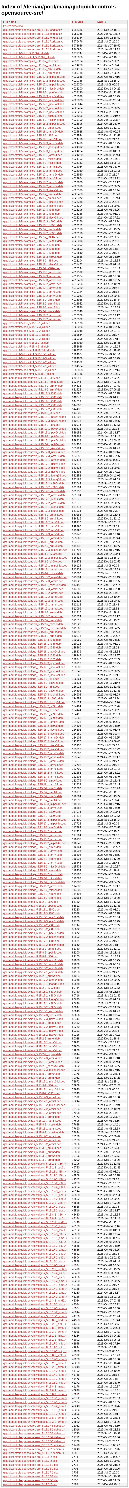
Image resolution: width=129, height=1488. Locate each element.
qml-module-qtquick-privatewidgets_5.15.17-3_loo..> (34, 1230)
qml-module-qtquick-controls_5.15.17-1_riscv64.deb (34, 464)
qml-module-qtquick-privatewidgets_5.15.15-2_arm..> (35, 1312)
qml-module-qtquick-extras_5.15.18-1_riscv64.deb (33, 1011)
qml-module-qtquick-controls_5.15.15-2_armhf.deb (33, 616)
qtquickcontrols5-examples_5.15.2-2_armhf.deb (31, 303)
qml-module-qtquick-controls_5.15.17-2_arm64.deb (33, 522)
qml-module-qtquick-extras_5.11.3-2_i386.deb (30, 1085)
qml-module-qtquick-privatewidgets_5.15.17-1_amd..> (35, 1284)
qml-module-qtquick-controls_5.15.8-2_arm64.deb (33, 542)
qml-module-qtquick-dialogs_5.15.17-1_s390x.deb (33, 718)
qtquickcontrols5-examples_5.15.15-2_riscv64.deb (33, 217)
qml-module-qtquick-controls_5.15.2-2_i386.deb (31, 424)
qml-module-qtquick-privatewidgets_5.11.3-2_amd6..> (35, 1300)
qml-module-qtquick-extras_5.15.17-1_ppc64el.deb (33, 933)
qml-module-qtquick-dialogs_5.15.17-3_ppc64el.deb (34, 663)
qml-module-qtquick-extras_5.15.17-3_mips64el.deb (34, 1069)
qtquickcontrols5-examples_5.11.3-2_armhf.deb (31, 72)
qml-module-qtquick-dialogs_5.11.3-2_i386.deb (31, 710)
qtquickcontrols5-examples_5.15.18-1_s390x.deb (32, 225)
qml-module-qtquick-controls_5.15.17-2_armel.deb (33, 596)
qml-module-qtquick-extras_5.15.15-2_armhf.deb (32, 1144)
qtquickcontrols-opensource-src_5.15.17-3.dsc (30, 1480)
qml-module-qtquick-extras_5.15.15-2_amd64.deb (33, 968)
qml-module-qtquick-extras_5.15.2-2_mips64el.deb (33, 1066)
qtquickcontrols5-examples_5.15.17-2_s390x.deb (32, 233)
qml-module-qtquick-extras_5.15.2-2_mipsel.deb (32, 1054)
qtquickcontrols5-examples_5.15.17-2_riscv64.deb (33, 205)
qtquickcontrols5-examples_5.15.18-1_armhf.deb (32, 272)
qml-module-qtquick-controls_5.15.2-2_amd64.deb (33, 518)
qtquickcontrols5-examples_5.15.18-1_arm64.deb (32, 155)
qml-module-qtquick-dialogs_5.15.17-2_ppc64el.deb (34, 671)
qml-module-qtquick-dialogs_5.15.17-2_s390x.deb (33, 706)
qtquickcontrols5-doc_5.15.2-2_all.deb (26, 342)
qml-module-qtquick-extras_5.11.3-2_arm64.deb (32, 1155)
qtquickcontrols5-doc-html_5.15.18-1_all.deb (29, 354)
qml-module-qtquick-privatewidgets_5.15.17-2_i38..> (34, 1187)
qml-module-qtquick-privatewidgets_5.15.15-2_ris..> (34, 1304)
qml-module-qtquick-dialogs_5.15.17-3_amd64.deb (33, 737)
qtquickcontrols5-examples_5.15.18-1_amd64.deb (33, 131)
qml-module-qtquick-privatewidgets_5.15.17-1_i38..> (34, 1179)
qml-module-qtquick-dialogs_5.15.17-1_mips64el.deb (34, 823)
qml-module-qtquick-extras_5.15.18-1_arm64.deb (32, 1062)
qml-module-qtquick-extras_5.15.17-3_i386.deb (31, 913)
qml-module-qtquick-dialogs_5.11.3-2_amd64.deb (32, 800)
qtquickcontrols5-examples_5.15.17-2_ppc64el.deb (33, 108)
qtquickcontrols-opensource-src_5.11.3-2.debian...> (33, 1453)
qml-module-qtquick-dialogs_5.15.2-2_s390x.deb (32, 815)
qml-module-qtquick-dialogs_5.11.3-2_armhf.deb (32, 897)
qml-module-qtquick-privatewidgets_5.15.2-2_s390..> (35, 1324)
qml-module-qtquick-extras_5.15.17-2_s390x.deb (32, 995)
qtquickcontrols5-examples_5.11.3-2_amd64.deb (32, 65)
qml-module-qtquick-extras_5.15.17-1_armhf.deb (32, 1140)
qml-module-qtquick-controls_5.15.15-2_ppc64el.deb (34, 432)
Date (100, 21)
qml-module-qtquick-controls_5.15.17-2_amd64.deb (34, 503)
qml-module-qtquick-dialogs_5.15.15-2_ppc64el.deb (34, 675)
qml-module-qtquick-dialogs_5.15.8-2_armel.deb (32, 847)
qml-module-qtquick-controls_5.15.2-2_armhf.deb (32, 620)
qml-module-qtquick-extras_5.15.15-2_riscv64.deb (33, 1034)
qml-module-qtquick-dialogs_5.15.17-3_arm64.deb (33, 776)
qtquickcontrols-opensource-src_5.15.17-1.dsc (30, 1472)
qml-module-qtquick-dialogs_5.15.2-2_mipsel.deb (32, 890)
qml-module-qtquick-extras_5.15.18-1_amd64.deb (33, 964)
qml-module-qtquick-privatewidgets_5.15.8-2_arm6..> (35, 1327)
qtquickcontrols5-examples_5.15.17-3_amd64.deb (33, 143)
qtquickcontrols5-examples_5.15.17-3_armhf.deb (32, 280)
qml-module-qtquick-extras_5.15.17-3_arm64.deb (32, 1058)
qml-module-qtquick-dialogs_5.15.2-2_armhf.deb (32, 858)
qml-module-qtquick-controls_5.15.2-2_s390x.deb (32, 561)
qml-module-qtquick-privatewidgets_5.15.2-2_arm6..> (35, 1269)
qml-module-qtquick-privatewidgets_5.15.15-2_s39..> (35, 1245)
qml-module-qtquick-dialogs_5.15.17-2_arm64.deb (33, 768)
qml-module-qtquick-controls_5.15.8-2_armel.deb (32, 635)
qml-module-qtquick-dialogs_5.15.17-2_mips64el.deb (34, 819)
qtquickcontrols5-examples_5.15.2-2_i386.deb (30, 135)
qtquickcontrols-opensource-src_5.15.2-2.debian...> (33, 1449)
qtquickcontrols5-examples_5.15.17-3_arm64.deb (32, 166)
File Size (77, 21)
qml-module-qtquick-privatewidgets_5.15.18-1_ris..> (34, 1261)
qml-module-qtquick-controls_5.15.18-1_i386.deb (32, 397)
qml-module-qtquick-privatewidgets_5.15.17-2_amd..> (35, 1281)
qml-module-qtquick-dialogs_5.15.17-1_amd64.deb (33, 761)
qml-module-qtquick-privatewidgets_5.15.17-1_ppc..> (35, 1206)
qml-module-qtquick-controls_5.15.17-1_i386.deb (32, 401)
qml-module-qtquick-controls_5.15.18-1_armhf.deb (33, 569)
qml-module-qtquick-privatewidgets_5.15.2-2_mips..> (34, 1335)
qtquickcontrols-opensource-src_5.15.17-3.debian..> (34, 1425)
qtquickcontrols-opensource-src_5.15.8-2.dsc (30, 1456)
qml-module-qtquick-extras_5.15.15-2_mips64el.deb (34, 1105)
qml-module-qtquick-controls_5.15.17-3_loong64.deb (34, 479)
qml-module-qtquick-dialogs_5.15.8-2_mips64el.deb (34, 866)
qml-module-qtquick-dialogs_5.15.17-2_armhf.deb (32, 874)
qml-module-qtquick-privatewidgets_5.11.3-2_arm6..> (35, 1331)
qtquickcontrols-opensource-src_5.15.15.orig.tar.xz (33, 45)
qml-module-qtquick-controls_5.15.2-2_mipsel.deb (33, 624)
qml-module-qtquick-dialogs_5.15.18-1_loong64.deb (34, 702)
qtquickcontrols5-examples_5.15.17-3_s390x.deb (32, 221)
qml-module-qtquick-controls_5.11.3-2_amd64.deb (33, 381)
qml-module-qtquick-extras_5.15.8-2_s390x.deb (31, 1093)
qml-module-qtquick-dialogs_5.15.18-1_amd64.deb (33, 721)
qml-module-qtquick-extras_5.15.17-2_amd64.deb (33, 979)
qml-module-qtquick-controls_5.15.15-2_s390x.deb (33, 487)
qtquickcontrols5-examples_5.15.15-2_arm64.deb (32, 178)
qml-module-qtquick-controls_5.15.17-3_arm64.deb (33, 534)
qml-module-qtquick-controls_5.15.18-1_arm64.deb (33, 538)
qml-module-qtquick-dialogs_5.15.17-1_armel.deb (32, 835)
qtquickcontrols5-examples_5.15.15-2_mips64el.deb (34, 123)
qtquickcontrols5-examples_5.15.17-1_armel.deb (32, 291)
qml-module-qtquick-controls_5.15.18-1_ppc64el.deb (34, 416)
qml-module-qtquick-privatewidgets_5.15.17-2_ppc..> (35, 1198)
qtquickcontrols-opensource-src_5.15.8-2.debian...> (33, 1445)
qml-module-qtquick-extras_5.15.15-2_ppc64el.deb (33, 944)
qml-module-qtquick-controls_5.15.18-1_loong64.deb (34, 475)
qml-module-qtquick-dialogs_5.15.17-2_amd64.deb (33, 753)
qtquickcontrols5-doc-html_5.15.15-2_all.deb (29, 370)
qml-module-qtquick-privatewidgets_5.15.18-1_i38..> (34, 1171)
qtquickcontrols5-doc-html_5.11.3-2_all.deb (29, 57)
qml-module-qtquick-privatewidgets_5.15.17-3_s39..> (35, 1234)
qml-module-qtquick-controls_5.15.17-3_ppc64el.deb (34, 421)
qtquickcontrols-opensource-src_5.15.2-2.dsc (30, 1460)
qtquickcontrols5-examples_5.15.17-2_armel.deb (32, 284)
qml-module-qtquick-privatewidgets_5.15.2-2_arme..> (35, 1363)
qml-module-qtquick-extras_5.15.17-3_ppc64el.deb (33, 921)
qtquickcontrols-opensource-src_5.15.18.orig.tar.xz (33, 49)
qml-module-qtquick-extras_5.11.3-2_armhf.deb (31, 1159)
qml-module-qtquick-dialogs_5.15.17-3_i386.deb (32, 639)
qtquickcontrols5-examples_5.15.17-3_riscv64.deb (33, 190)
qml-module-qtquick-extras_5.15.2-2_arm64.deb (32, 976)
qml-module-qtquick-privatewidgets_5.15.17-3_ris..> (34, 1265)
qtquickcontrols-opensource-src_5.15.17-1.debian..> (34, 1441)
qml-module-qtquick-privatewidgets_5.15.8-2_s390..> (35, 1355)
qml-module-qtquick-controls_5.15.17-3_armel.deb (33, 589)
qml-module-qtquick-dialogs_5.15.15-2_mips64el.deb (34, 843)
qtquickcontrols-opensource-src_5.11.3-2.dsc (30, 1484)
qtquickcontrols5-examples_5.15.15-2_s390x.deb (32, 256)
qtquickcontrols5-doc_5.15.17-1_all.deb (26, 334)
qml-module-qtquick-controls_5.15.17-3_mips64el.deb (35, 549)
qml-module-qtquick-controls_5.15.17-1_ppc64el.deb (34, 428)
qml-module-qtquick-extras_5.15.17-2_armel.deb (32, 1109)
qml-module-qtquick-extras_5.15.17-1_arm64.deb (32, 1050)
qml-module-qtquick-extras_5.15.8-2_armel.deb (31, 1116)
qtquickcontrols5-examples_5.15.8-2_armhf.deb (31, 307)
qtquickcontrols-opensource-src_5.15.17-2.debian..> (34, 1433)
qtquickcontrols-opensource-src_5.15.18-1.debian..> (34, 1429)
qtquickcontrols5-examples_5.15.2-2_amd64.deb (32, 127)
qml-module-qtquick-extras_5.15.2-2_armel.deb (31, 1038)
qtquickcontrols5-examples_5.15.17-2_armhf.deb (32, 295)
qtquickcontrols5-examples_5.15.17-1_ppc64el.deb (33, 104)
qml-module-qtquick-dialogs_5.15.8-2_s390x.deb (32, 811)
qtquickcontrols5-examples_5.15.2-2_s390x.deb (31, 237)
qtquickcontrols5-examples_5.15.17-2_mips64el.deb (34, 80)
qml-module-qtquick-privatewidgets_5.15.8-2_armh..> (35, 1417)
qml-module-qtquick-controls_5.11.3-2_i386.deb (31, 378)
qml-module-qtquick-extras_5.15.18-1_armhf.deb (32, 1128)
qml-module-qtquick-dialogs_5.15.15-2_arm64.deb (33, 772)
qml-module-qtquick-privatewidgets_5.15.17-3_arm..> (35, 1308)
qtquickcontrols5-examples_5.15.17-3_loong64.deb (33, 151)
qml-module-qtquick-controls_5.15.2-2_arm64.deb (33, 546)
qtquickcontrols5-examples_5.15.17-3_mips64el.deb (34, 76)
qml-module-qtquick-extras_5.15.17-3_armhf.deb (32, 1120)
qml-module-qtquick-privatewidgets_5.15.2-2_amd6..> (35, 1222)
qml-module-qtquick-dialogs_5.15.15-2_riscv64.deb (33, 749)
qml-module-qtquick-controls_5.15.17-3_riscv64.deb (34, 452)
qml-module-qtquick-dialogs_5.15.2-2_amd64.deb (32, 792)
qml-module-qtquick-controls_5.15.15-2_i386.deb (32, 405)
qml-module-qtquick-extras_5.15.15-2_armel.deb (32, 1112)
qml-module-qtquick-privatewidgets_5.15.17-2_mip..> (35, 1347)
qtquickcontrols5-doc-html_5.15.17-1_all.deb (29, 366)
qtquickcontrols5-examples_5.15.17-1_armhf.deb (32, 287)
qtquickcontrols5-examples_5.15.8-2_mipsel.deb (32, 158)
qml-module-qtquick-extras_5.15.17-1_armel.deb (32, 1101)
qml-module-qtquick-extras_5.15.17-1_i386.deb (31, 941)
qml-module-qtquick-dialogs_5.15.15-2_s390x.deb (33, 725)
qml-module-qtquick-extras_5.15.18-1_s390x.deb (32, 991)
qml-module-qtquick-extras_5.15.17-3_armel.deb (32, 1097)
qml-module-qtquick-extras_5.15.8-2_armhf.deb (31, 1152)
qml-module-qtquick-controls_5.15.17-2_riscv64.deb (34, 467)
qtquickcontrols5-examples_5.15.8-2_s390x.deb (31, 268)
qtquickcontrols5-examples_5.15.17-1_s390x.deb (32, 241)
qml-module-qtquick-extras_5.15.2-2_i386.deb (30, 901)
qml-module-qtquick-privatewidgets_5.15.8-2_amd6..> (35, 1320)
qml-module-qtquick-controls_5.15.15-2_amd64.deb (34, 495)
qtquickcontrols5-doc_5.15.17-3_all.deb (26, 327)
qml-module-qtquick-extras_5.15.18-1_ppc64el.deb (33, 917)
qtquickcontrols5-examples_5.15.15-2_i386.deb (31, 248)
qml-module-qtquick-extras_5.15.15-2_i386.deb (31, 929)
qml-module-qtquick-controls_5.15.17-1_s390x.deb (33, 499)
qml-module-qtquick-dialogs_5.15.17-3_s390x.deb (33, 698)
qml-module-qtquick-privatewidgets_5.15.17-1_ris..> (34, 1277)
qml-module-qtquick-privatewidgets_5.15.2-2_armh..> (35, 1367)
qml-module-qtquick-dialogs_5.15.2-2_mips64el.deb (34, 882)
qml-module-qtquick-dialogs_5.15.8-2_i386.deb (31, 678)
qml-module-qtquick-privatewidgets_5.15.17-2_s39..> (35, 1257)
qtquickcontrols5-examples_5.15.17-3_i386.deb (31, 209)
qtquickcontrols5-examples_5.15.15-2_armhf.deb (32, 315)
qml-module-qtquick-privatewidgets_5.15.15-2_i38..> (34, 1183)
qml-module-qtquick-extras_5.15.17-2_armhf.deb (32, 1136)
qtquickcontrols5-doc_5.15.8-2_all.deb (26, 346)
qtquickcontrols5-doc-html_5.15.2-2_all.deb (29, 350)
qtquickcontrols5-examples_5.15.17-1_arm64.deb (32, 139)
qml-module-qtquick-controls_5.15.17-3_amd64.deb (34, 456)
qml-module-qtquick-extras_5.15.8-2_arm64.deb (32, 1073)
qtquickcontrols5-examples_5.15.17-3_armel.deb (32, 276)
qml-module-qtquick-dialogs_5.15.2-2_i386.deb (31, 686)
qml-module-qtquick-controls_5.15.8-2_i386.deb (31, 413)
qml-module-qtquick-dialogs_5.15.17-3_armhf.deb (32, 854)
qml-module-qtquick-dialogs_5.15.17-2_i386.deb (32, 659)
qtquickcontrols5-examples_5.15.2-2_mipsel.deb (32, 162)
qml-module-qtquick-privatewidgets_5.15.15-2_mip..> (35, 1382)
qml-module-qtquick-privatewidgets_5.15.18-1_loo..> (34, 1226)
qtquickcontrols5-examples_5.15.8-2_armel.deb (31, 311)
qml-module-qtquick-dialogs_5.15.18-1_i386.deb (32, 643)
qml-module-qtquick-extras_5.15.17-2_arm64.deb (32, 1046)
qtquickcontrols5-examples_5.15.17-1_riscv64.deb (33, 201)
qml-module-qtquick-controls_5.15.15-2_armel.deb (33, 592)
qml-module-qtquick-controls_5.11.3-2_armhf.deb (32, 389)
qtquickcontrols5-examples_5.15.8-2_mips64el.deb (33, 119)
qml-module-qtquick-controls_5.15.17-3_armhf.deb (33, 581)
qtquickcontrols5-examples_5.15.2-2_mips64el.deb (33, 88)
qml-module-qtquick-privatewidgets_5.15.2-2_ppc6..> (35, 1167)
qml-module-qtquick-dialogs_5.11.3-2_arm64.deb (32, 827)
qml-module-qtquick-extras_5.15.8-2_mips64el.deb (33, 1132)
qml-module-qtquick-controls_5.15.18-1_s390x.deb (33, 506)
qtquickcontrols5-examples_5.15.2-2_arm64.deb (32, 229)
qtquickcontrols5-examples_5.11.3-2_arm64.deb (32, 69)
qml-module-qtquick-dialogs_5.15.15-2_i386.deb (32, 655)
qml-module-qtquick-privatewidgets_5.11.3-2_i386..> (34, 1202)
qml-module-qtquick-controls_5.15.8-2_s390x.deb (32, 553)
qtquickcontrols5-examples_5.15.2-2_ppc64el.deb (32, 92)
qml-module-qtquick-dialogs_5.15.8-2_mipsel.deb (32, 878)
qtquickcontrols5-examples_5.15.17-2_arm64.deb (32, 170)
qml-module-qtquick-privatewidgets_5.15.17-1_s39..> (35, 1253)
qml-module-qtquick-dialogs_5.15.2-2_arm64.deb (32, 796)
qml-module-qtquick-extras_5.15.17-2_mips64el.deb (34, 1081)
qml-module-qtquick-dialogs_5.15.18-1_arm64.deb (33, 784)
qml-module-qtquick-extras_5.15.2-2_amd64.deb (32, 948)
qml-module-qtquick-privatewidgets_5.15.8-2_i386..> (34, 1214)
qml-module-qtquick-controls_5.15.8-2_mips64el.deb (34, 585)
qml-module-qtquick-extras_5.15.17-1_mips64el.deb (34, 1089)
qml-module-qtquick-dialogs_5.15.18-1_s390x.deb (33, 714)
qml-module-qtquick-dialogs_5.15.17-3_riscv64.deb (33, 733)
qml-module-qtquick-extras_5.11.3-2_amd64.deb (32, 1148)
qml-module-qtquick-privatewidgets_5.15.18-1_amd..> (35, 1238)
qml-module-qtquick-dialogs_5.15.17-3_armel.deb (32, 807)
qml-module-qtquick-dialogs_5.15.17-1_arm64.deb (33, 764)
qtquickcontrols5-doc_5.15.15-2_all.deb (26, 338)
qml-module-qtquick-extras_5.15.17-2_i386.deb (31, 925)
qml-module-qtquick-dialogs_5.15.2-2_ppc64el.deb (33, 690)
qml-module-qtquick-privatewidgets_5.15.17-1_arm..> (35, 1288)
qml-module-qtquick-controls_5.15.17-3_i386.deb (32, 393)
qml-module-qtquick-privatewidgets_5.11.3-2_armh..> (35, 1421)
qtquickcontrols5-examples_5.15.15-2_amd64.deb (33, 182)
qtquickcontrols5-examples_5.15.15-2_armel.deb (32, 319)
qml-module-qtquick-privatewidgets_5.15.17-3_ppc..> (35, 1191)
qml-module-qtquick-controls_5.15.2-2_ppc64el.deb (33, 444)
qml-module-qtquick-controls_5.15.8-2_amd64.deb (33, 514)
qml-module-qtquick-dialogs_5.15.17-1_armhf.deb (32, 862)
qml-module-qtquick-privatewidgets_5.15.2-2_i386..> (34, 1163)
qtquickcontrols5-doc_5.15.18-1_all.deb (26, 323)
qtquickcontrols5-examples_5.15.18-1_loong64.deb (33, 147)
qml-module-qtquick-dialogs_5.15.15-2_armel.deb (32, 839)
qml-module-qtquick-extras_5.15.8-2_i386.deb (30, 956)
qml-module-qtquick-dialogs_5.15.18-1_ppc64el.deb (34, 651)
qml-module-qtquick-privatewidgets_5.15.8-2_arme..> (35, 1394)
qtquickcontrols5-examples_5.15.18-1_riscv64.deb (33, 264)
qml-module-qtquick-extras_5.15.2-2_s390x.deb (31, 987)
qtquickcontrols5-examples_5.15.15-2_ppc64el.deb (33, 112)
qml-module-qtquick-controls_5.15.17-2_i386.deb (32, 409)
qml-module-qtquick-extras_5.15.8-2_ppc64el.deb (32, 952)
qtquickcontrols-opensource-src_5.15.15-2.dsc (30, 1468)
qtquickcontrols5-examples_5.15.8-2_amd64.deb (32, 198)
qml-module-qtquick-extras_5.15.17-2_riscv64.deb (33, 1026)
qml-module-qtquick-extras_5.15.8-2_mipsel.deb (32, 1124)
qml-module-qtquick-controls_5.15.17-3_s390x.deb (33, 510)
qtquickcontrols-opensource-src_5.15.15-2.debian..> (34, 1437)
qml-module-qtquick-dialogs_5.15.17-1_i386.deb (32, 647)
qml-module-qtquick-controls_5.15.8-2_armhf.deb (32, 632)
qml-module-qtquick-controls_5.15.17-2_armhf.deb (33, 600)
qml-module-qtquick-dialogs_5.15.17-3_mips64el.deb (34, 804)
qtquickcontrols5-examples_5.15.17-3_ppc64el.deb (33, 96)
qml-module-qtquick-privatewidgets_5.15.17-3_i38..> (34, 1175)
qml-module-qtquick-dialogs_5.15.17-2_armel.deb (32, 831)
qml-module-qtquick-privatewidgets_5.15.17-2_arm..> (35, 1296)
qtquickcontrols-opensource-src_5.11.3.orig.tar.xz (32, 29)
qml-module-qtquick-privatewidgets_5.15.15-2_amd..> (35, 1292)
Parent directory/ (13, 26)
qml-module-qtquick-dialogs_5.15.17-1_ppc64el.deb (34, 667)
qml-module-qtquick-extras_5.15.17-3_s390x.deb (32, 1015)
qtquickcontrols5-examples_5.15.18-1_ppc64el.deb (33, 100)
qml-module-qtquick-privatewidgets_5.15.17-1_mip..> (35, 1351)
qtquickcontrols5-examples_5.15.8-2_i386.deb (30, 260)
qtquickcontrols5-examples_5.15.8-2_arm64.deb (32, 194)
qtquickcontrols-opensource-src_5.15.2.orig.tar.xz (32, 37)
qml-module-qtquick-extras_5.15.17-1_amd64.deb (33, 972)
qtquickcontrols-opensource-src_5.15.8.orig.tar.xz (32, 33)
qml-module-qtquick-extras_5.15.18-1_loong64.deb (33, 984)
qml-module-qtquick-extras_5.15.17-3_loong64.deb (33, 999)
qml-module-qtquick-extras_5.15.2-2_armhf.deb (31, 1077)
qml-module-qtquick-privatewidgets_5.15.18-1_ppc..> (35, 1195)
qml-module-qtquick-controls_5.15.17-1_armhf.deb (33, 604)
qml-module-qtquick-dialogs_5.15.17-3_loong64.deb (34, 694)
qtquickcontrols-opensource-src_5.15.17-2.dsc (30, 1476)
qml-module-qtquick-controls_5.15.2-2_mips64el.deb (34, 628)
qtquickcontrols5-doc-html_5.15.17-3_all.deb (29, 358)
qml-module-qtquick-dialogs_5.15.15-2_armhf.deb (32, 886)
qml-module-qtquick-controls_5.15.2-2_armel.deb (32, 612)
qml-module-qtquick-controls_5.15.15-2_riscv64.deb (34, 471)
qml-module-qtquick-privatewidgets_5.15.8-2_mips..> (34, 1386)
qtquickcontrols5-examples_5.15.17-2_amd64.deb (33, 186)
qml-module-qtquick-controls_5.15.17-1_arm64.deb (33, 526)
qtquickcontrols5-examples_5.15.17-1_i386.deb (31, 252)
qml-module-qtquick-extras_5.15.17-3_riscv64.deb (33, 1019)
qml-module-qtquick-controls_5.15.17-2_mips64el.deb (35, 557)
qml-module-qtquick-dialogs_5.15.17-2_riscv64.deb (33, 741)
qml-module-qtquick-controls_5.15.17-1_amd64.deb (34, 491)
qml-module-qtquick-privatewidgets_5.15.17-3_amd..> (35, 1249)
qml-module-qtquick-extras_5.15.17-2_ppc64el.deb (33, 936)
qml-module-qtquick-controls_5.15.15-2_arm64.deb (33, 530)
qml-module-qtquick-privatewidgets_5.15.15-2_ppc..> (35, 1210)
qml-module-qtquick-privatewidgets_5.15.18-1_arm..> (35, 1316)
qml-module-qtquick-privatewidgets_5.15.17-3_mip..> (35, 1343)
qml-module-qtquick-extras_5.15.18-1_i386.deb (31, 909)
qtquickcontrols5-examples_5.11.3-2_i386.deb (30, 61)
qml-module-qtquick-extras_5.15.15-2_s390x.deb (32, 1007)
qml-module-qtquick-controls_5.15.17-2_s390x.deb (33, 483)
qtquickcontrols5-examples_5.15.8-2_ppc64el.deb (32, 115)
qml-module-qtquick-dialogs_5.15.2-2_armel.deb (32, 870)
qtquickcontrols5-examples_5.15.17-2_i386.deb (31, 244)
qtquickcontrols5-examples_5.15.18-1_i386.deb (31, 213)
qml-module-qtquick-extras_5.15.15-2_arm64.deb (32, 1042)
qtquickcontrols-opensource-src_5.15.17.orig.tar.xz (33, 41)
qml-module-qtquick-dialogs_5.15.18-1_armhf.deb (32, 850)
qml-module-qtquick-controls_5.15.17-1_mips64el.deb (35, 565)
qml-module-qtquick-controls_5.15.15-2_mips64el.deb (35, 577)
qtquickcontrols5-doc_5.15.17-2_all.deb (26, 330)
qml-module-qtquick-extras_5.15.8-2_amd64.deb (32, 1022)
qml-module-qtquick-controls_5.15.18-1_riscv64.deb (34, 448)
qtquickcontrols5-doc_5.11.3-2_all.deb (26, 53)
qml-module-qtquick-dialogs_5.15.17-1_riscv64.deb (33, 745)
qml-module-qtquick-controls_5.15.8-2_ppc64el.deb (33, 436)
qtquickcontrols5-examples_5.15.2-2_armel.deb (31, 299)
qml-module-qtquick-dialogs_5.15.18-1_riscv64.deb (33, 729)
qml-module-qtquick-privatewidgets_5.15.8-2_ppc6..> (35, 1218)
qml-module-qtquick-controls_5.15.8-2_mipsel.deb (33, 573)
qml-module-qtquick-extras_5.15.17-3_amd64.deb (33, 960)
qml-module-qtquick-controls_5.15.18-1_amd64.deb (34, 459)
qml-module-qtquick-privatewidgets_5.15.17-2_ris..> (34, 1273)
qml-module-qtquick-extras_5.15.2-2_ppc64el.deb (32, 905)
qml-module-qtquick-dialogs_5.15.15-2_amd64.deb (33, 757)
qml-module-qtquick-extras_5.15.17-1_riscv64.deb (33, 1030)
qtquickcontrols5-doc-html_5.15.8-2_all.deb (29, 373)
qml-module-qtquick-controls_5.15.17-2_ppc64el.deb (34, 440)
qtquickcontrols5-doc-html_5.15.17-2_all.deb (29, 362)
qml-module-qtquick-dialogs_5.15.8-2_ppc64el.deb (33, 682)
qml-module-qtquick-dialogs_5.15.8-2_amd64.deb (32, 780)
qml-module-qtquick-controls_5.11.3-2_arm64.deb (33, 385)
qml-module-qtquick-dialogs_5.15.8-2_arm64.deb (32, 788)
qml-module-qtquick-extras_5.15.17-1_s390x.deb (32, 1003)
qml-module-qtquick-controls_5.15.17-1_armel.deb (33, 608)
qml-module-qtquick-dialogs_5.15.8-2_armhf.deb (32, 893)
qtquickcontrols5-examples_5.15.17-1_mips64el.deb (34, 84)
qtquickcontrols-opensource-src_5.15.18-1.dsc (30, 1464)
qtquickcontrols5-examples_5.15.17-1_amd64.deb (33, 174)
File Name (9, 21)
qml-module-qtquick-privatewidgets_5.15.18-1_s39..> (35, 1241)
